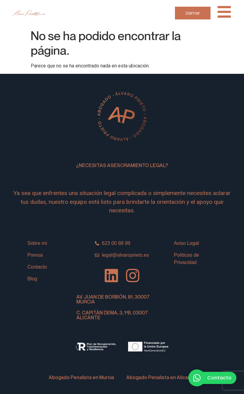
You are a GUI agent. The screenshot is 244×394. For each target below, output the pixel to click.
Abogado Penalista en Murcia (81, 377)
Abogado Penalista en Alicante (160, 377)
